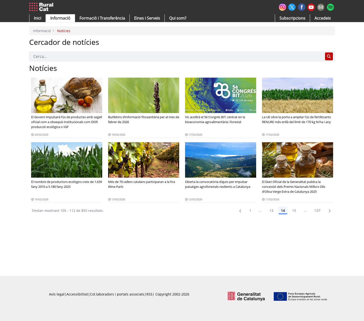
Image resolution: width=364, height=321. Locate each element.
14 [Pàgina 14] (283, 210)
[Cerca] (176, 56)
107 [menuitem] (317, 210)
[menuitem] (102, 18)
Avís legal (56, 294)
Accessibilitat (77, 294)
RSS (149, 294)
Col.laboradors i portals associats (117, 294)
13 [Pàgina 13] (271, 210)
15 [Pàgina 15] (294, 210)
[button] (37, 18)
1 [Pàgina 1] (250, 210)
